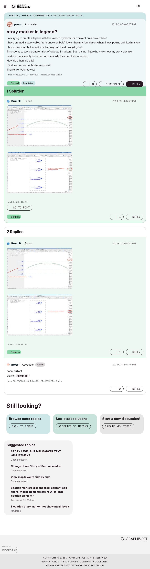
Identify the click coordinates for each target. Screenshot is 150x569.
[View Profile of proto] (17, 24)
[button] (86, 84)
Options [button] (141, 15)
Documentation (19, 459)
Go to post (21, 207)
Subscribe (113, 84)
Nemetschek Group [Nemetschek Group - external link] (92, 565)
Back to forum (22, 426)
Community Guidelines (94, 561)
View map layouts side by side (30, 477)
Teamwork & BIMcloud (23, 500)
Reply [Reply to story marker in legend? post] (136, 84)
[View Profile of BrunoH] (16, 101)
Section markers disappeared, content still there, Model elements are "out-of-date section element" (39, 491)
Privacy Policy (50, 561)
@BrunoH (22, 375)
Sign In (145, 6)
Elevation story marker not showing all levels (40, 506)
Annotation (28, 83)
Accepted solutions (73, 426)
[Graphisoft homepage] (134, 539)
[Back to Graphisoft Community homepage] (22, 6)
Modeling (16, 510)
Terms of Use (69, 561)
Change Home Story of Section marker (36, 466)
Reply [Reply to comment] (136, 216)
